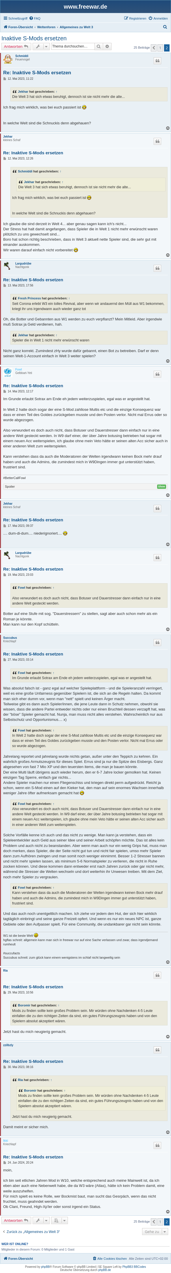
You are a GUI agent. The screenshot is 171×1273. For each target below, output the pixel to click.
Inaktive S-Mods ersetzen (34, 38)
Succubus (10, 637)
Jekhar (23, 91)
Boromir (24, 1005)
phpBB (45, 1266)
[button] (154, 47)
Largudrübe (23, 263)
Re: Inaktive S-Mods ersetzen (37, 72)
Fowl (18, 369)
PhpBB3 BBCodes (134, 1266)
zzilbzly (8, 1045)
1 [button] (160, 47)
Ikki (5, 1140)
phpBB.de (104, 1270)
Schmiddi (21, 56)
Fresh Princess (29, 298)
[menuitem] (34, 18)
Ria (5, 970)
